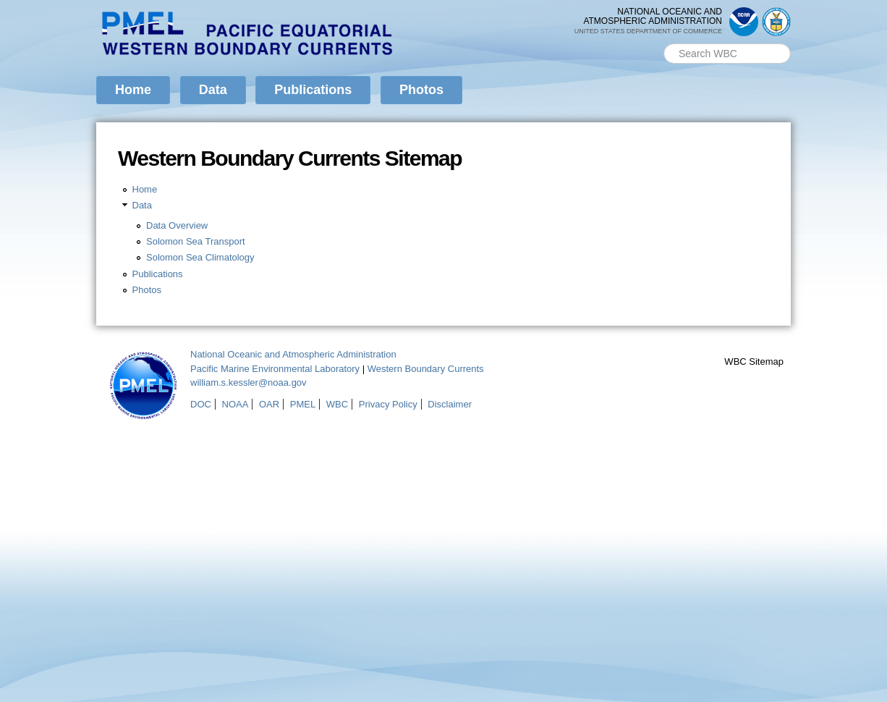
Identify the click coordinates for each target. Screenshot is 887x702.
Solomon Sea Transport (195, 241)
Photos (421, 90)
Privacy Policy (388, 404)
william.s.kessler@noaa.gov (248, 382)
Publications (313, 90)
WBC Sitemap (754, 361)
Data (213, 90)
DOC (200, 404)
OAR (269, 404)
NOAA (235, 404)
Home (133, 90)
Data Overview (177, 225)
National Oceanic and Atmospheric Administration (293, 354)
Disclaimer (450, 404)
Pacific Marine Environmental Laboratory (275, 368)
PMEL (302, 404)
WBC (337, 404)
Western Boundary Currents (426, 368)
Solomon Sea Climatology (200, 257)
